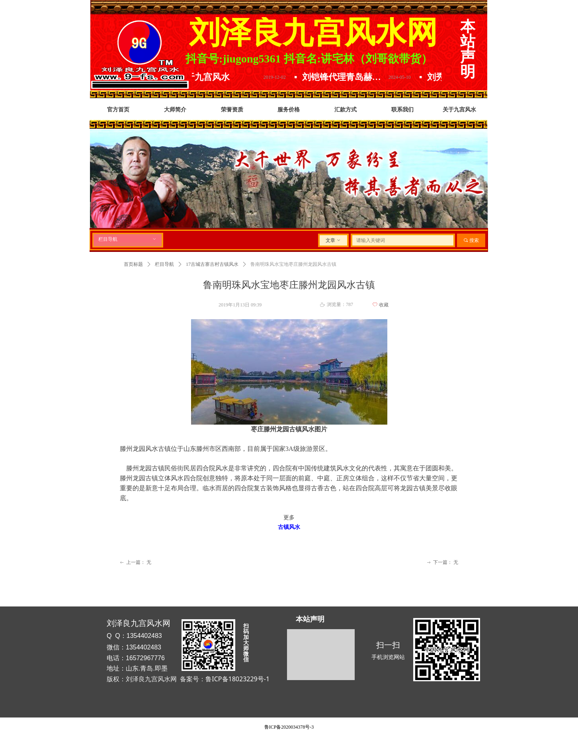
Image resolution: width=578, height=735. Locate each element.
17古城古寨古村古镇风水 (212, 264)
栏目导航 (127, 239)
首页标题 (133, 264)
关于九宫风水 (208, 77)
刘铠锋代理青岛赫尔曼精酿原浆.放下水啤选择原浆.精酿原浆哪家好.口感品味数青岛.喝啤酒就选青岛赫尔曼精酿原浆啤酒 (349, 77)
